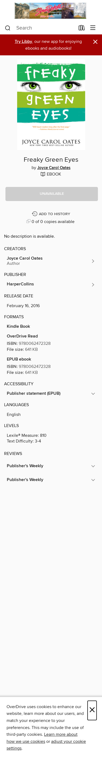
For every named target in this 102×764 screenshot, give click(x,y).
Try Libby (23, 41)
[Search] (7, 28)
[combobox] (40, 27)
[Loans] (82, 28)
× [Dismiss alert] (95, 42)
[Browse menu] (93, 28)
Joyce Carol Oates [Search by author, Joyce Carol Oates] (53, 167)
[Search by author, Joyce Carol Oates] (51, 261)
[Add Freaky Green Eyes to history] (52, 214)
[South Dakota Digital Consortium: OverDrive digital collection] (51, 11)
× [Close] (92, 710)
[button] (51, 194)
